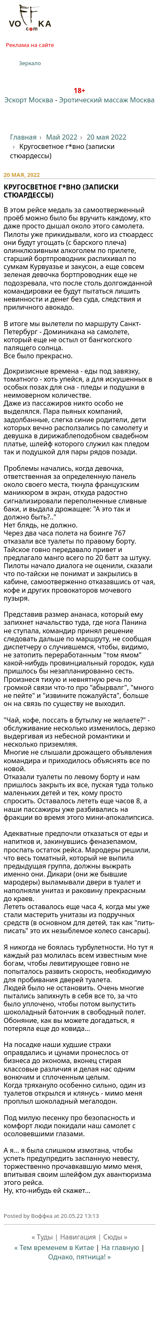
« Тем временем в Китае (54, 1247)
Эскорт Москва (28, 99)
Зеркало (30, 63)
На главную (120, 1247)
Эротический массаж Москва (106, 99)
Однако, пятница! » (79, 1256)
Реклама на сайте (30, 45)
